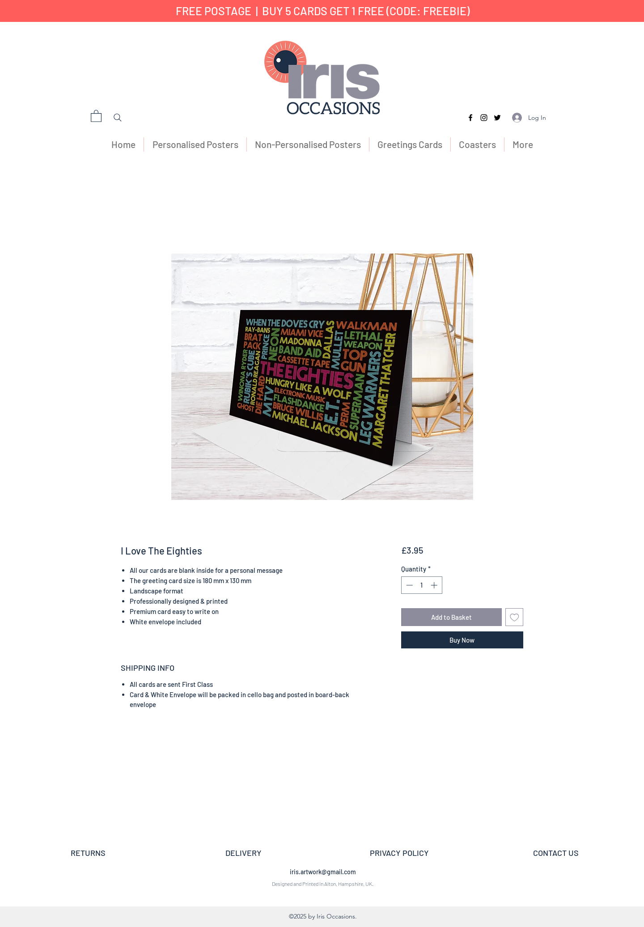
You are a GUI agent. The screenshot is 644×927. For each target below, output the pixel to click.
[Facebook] (470, 117)
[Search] (117, 117)
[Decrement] (408, 585)
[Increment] (435, 585)
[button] (96, 115)
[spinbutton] (421, 585)
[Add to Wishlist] (514, 617)
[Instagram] (483, 117)
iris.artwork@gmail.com (323, 872)
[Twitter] (497, 117)
